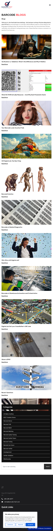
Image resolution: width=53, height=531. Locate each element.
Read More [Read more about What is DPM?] (5, 362)
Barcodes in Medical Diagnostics (12, 227)
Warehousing (7, 459)
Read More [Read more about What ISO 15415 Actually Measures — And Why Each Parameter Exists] (5, 97)
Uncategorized (7, 452)
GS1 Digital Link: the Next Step (11, 161)
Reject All (20, 524)
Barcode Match (7, 428)
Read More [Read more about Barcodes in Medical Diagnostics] (5, 230)
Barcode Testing (7, 441)
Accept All (30, 524)
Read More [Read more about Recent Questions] (5, 395)
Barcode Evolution (7, 194)
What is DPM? (6, 359)
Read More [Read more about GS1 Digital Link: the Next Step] (5, 163)
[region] (20, 520)
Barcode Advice (7, 421)
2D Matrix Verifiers (8, 414)
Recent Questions (7, 392)
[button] (50, 5)
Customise (10, 524)
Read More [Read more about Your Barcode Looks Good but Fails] (5, 130)
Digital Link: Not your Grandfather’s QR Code (16, 326)
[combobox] (22, 466)
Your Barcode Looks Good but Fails (13, 128)
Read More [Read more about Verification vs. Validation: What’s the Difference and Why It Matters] (5, 64)
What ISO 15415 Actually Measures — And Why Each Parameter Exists (24, 95)
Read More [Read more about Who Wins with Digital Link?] (5, 263)
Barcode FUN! (7, 424)
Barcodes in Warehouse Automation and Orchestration (19, 293)
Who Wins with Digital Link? (10, 260)
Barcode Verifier (7, 448)
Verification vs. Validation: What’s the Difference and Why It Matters (24, 62)
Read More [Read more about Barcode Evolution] (5, 196)
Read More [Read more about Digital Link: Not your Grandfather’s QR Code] (5, 329)
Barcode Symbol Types (9, 438)
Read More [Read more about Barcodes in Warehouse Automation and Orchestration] (5, 296)
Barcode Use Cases (8, 445)
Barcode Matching (8, 431)
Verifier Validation (8, 455)
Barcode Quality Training (10, 435)
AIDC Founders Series (9, 417)
